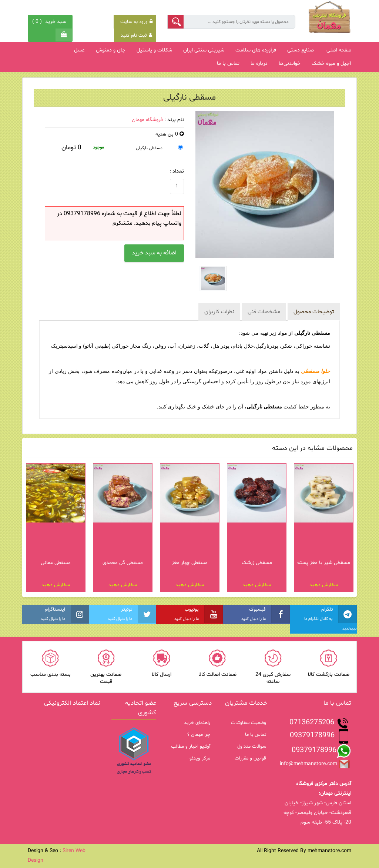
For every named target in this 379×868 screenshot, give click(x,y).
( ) (50, 21)
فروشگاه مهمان (147, 119)
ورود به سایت (136, 22)
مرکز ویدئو (200, 758)
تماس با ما (255, 734)
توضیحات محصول (314, 312)
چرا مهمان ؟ (198, 734)
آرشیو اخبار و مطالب (190, 746)
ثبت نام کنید (136, 35)
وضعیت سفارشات (248, 723)
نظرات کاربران (219, 312)
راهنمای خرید (197, 723)
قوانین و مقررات (250, 758)
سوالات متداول (251, 746)
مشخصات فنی (264, 312)
